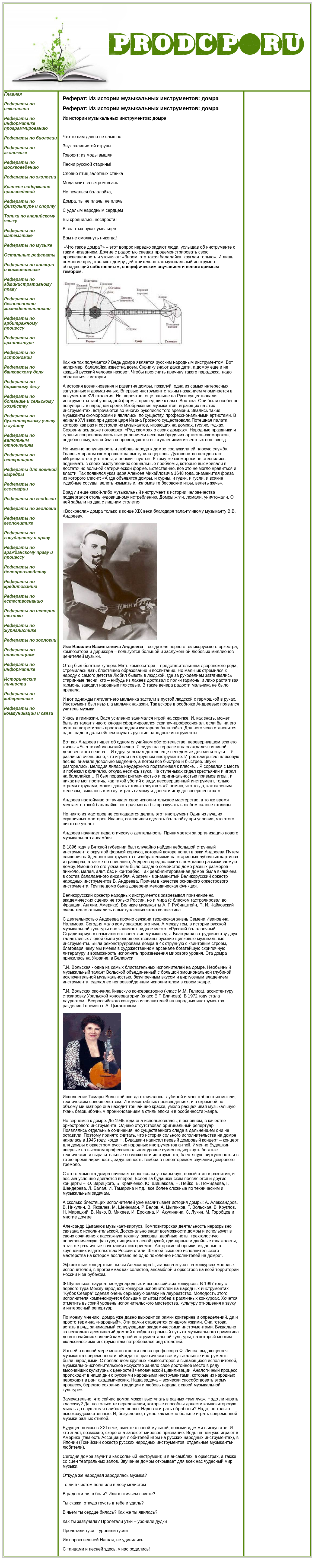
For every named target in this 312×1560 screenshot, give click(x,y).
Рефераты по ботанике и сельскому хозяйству (29, 401)
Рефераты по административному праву (28, 284)
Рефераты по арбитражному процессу (20, 323)
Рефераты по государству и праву (27, 535)
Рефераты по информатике (19, 667)
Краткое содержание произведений (27, 189)
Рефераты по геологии (30, 508)
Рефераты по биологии (30, 138)
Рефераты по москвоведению (21, 165)
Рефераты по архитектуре (19, 340)
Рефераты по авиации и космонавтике (29, 267)
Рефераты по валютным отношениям (19, 440)
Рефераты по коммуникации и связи (28, 711)
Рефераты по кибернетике (19, 696)
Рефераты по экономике (19, 150)
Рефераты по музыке (28, 245)
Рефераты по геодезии (30, 498)
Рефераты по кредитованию (20, 584)
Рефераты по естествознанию (23, 598)
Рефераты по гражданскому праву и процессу (28, 552)
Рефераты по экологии (30, 177)
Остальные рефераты (29, 255)
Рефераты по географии (19, 486)
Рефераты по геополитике (19, 520)
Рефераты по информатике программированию (26, 123)
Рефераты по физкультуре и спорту (29, 204)
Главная (13, 94)
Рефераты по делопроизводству (25, 569)
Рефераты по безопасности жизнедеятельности (27, 304)
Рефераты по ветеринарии (19, 457)
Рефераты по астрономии (19, 355)
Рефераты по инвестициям (19, 652)
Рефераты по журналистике (20, 628)
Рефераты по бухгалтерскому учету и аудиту (29, 421)
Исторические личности (20, 681)
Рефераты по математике (19, 233)
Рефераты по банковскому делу (23, 369)
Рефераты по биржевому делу (22, 384)
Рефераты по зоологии (30, 640)
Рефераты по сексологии (19, 106)
